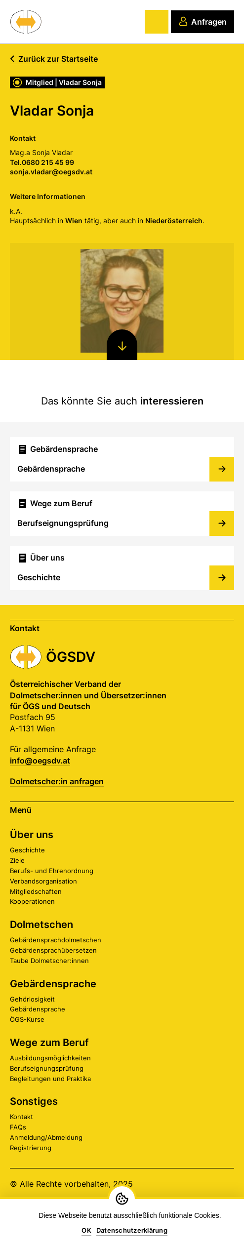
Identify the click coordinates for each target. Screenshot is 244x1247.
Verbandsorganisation (43, 881)
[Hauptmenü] (156, 22)
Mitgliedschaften (36, 891)
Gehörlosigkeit (32, 999)
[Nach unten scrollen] (122, 344)
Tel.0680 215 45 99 (41, 162)
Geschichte (27, 850)
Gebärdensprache (53, 984)
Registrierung (30, 1148)
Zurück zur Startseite (54, 59)
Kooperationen (32, 901)
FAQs (18, 1127)
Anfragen (202, 21)
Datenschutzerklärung (131, 1230)
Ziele (17, 860)
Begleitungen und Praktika (50, 1079)
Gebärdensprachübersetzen (53, 950)
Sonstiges (34, 1101)
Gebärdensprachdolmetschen (55, 940)
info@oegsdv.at (40, 760)
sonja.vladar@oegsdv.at (50, 171)
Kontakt (21, 1117)
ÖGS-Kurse (27, 1019)
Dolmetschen (41, 924)
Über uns (31, 835)
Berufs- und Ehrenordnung (51, 871)
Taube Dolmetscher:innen (49, 961)
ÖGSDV (70, 656)
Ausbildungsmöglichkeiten (50, 1058)
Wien (73, 220)
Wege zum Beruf (49, 1042)
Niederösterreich (173, 220)
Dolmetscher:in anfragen (57, 781)
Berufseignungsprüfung (46, 1068)
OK (86, 1230)
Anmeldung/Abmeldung (46, 1137)
